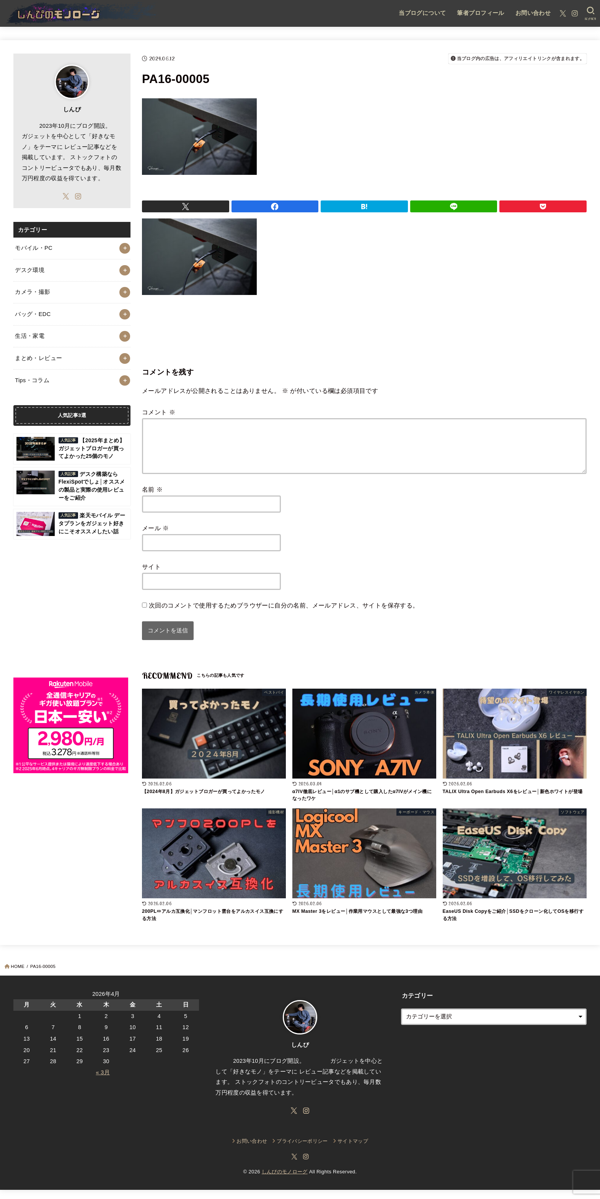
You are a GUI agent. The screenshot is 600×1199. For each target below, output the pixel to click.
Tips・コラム (32, 380)
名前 (152, 498)
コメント (158, 412)
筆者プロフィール (480, 13)
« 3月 (103, 1081)
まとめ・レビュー (38, 358)
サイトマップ (353, 1150)
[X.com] (562, 13)
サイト (151, 575)
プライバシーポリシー (302, 1150)
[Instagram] (574, 13)
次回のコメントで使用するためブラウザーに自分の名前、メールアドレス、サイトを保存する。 (284, 614)
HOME (17, 975)
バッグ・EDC (33, 314)
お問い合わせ (533, 13)
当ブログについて (422, 13)
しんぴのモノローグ (285, 1181)
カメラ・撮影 (32, 292)
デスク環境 (29, 270)
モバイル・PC (33, 248)
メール (155, 537)
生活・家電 (29, 336)
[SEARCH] (590, 13)
